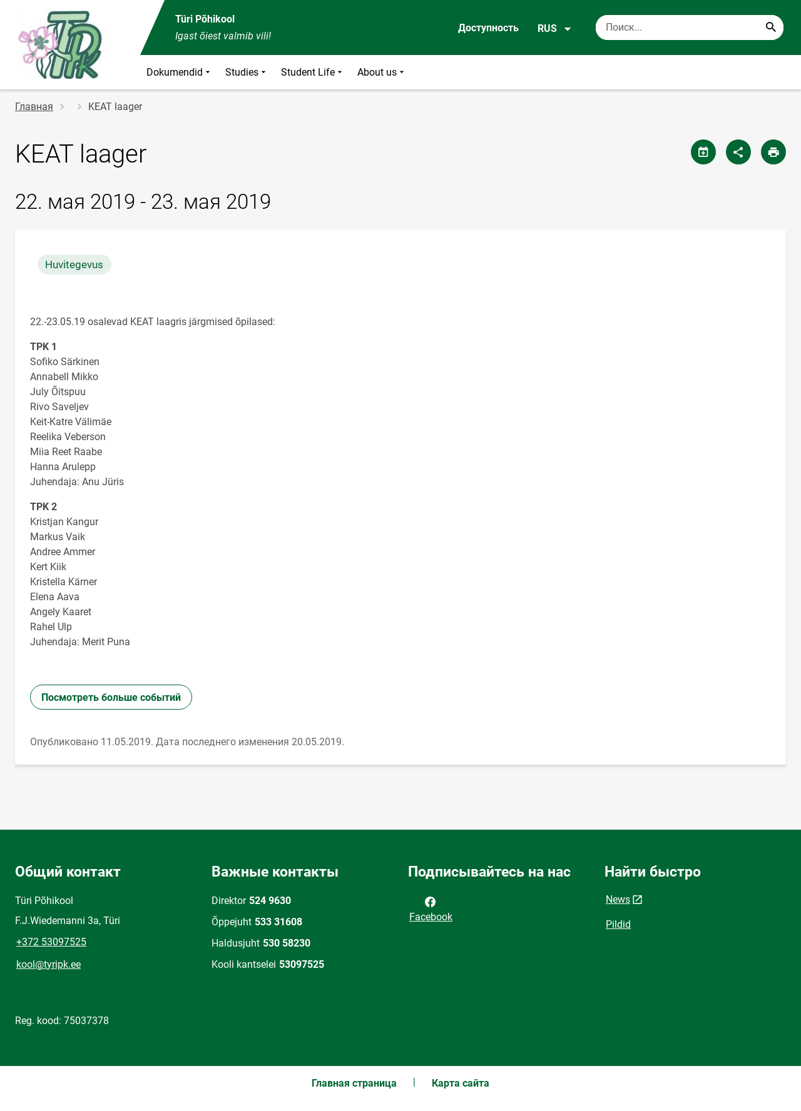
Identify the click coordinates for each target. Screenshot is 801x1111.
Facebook (430, 908)
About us (382, 72)
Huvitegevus (74, 264)
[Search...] (771, 27)
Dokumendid (179, 72)
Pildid (618, 924)
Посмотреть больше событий (111, 697)
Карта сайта (460, 1083)
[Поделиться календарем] (703, 151)
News (618, 899)
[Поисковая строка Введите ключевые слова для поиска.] (689, 27)
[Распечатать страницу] (773, 151)
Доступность (488, 28)
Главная (34, 107)
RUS (555, 28)
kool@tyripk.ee (48, 964)
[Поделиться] (738, 151)
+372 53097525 (51, 942)
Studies (246, 72)
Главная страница (354, 1083)
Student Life (313, 72)
